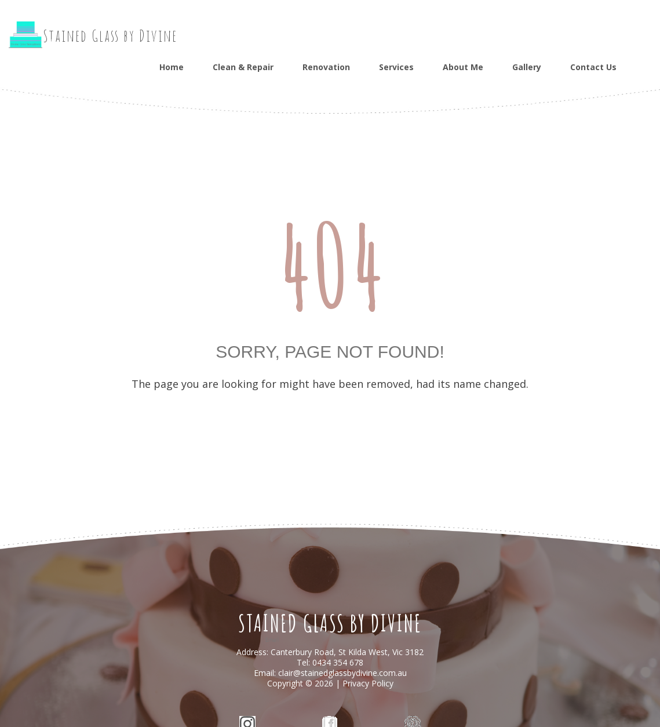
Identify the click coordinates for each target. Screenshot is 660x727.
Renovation (326, 66)
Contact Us (593, 66)
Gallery (526, 66)
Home (171, 66)
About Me (463, 66)
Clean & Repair (243, 66)
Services (396, 66)
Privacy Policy (367, 683)
